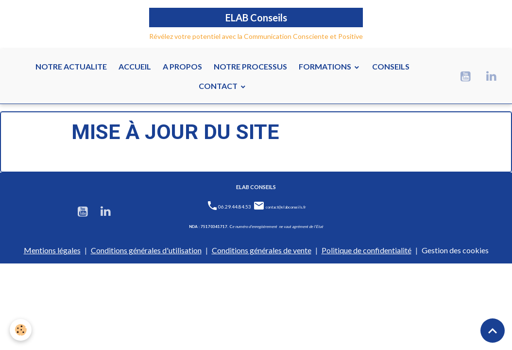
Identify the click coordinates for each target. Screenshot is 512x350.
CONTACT (219, 85)
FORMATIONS (326, 66)
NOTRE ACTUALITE (71, 66)
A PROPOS (182, 66)
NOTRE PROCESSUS (250, 66)
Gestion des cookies (455, 250)
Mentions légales (52, 250)
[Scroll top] (492, 330)
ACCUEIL (135, 66)
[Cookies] (21, 330)
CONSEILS (391, 66)
